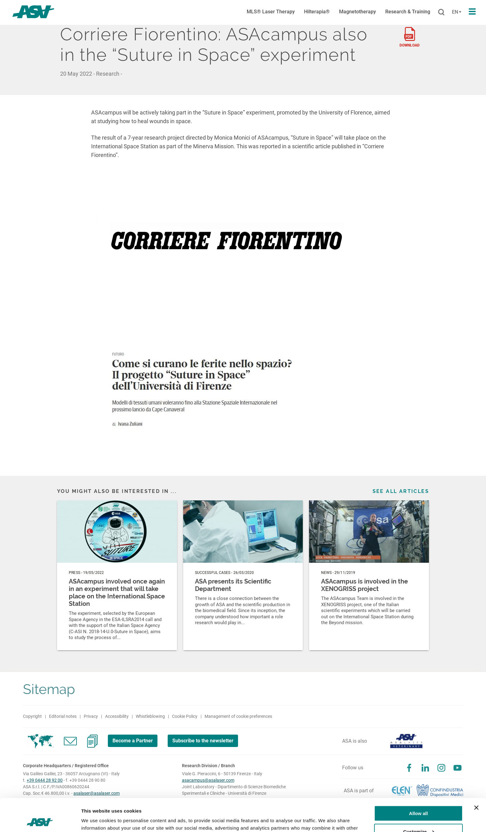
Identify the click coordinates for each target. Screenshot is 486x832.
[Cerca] (441, 12)
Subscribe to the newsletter (202, 741)
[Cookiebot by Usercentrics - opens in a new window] (40, 820)
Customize (418, 798)
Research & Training (407, 12)
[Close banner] (476, 775)
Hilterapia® (317, 12)
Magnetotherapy (357, 12)
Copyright (32, 716)
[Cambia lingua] (456, 12)
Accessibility (117, 716)
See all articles (401, 491)
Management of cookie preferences (238, 716)
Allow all (418, 780)
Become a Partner (133, 741)
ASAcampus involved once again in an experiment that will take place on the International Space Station (117, 592)
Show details (95, 819)
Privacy (91, 716)
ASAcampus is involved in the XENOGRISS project (364, 585)
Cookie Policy (184, 716)
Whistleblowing (150, 716)
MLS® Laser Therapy (271, 12)
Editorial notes (63, 716)
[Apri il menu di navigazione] (472, 11)
